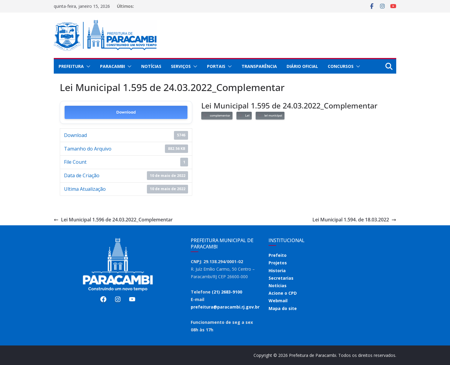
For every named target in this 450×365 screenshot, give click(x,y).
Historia (277, 270)
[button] (87, 66)
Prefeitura (71, 66)
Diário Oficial (302, 66)
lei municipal (270, 115)
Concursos (341, 66)
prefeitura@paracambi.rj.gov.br (225, 307)
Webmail (278, 300)
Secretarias (281, 278)
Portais (216, 66)
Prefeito (278, 255)
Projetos (278, 263)
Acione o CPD (283, 293)
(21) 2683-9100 (227, 292)
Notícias (151, 66)
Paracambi (112, 66)
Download (126, 112)
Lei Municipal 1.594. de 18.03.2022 (354, 219)
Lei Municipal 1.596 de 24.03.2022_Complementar (113, 219)
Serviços (181, 66)
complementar (217, 115)
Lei (244, 115)
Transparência (259, 66)
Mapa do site (283, 308)
